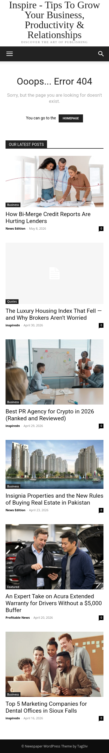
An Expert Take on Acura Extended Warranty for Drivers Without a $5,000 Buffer (54, 603)
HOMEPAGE (71, 118)
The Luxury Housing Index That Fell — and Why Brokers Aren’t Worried (54, 314)
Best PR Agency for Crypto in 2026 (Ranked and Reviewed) (50, 415)
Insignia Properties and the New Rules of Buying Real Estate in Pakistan (54, 499)
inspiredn (13, 325)
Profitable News (18, 617)
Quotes (12, 301)
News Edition (15, 228)
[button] (101, 53)
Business (13, 205)
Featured (13, 587)
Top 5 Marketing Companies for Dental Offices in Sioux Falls (46, 707)
